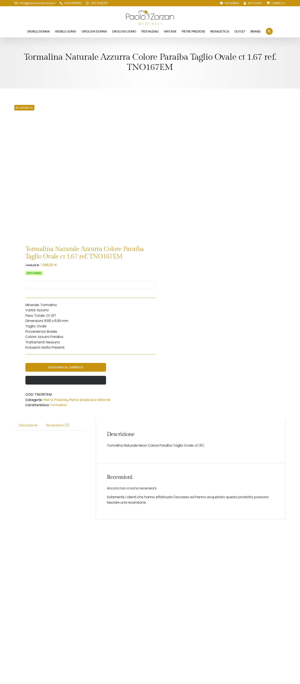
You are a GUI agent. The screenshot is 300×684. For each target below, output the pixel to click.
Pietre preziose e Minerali (89, 399)
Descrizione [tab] (28, 425)
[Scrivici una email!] (35, 3)
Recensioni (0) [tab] (57, 425)
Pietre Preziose (55, 399)
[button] (269, 31)
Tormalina (58, 405)
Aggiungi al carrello (65, 367)
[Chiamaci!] (71, 3)
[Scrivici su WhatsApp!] (97, 3)
